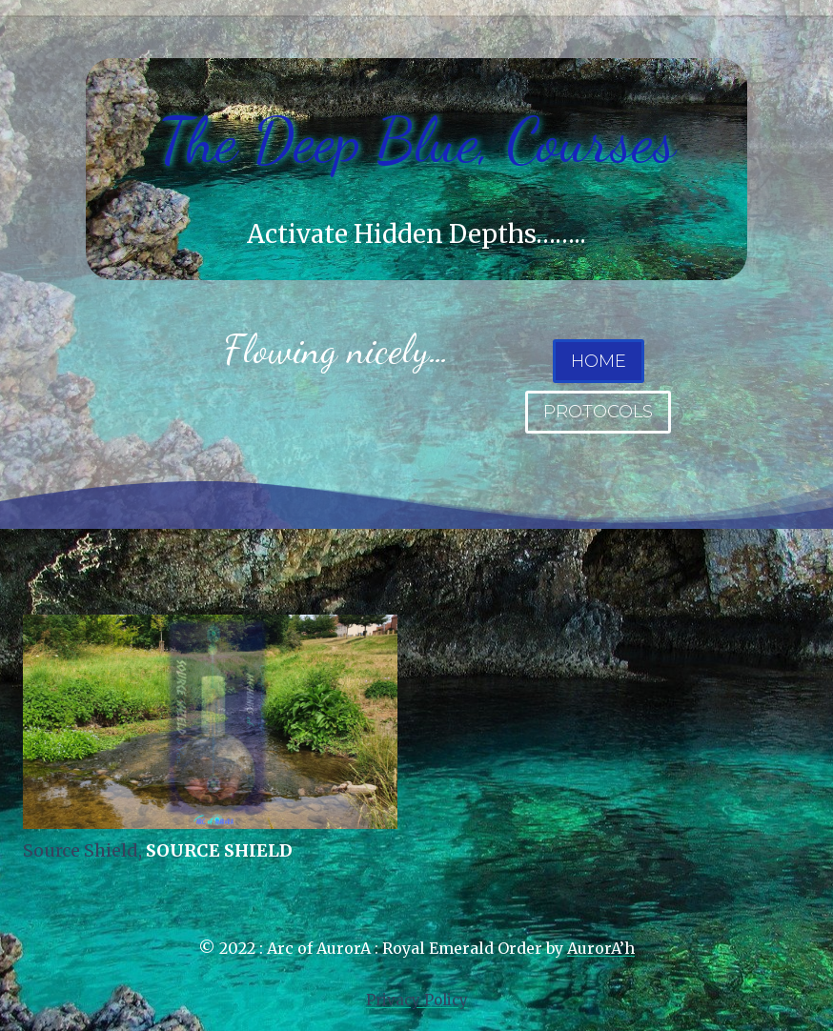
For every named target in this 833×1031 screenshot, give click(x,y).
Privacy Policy (417, 1000)
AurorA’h (601, 948)
